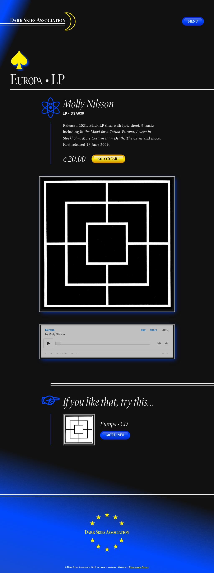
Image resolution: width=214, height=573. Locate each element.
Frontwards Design (139, 567)
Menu (193, 21)
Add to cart (108, 159)
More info (118, 435)
